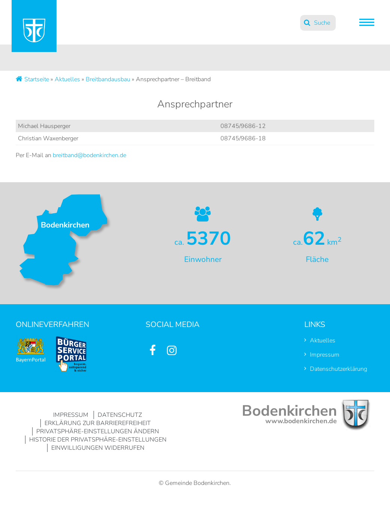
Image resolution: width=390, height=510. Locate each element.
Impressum (324, 355)
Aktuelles (67, 79)
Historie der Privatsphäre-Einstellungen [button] (98, 440)
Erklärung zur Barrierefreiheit (98, 423)
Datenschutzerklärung (338, 369)
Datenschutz (120, 415)
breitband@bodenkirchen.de (89, 155)
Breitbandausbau (108, 79)
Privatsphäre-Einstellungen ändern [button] (97, 431)
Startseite (36, 79)
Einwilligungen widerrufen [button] (97, 448)
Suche (322, 23)
